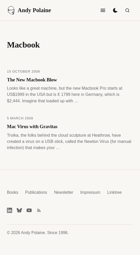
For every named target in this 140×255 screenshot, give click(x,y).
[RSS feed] (39, 210)
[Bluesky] (19, 210)
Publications (36, 192)
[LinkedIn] (9, 210)
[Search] (127, 10)
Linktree (114, 192)
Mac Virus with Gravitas (32, 126)
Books (12, 192)
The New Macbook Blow (32, 79)
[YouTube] (29, 210)
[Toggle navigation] (103, 10)
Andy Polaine (29, 10)
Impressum (90, 192)
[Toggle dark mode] (115, 10)
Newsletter (63, 192)
